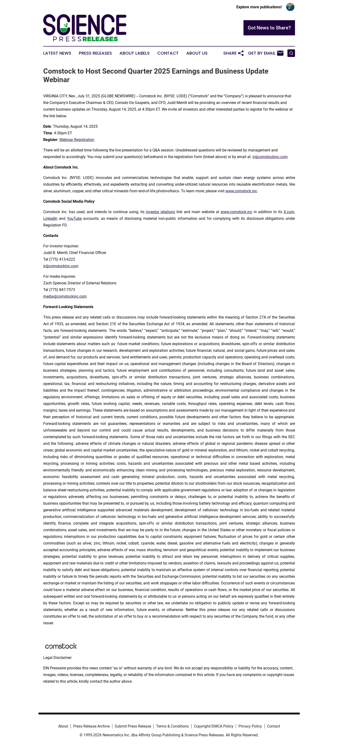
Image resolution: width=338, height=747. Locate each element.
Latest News (57, 53)
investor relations (160, 212)
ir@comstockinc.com (270, 157)
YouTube (74, 218)
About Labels (134, 53)
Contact (168, 53)
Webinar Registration (76, 139)
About (63, 726)
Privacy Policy (250, 726)
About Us (197, 53)
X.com (289, 212)
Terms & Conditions (172, 726)
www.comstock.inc (241, 191)
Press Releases (95, 53)
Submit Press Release (133, 726)
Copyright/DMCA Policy (213, 726)
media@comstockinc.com (65, 296)
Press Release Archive (91, 726)
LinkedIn (50, 218)
